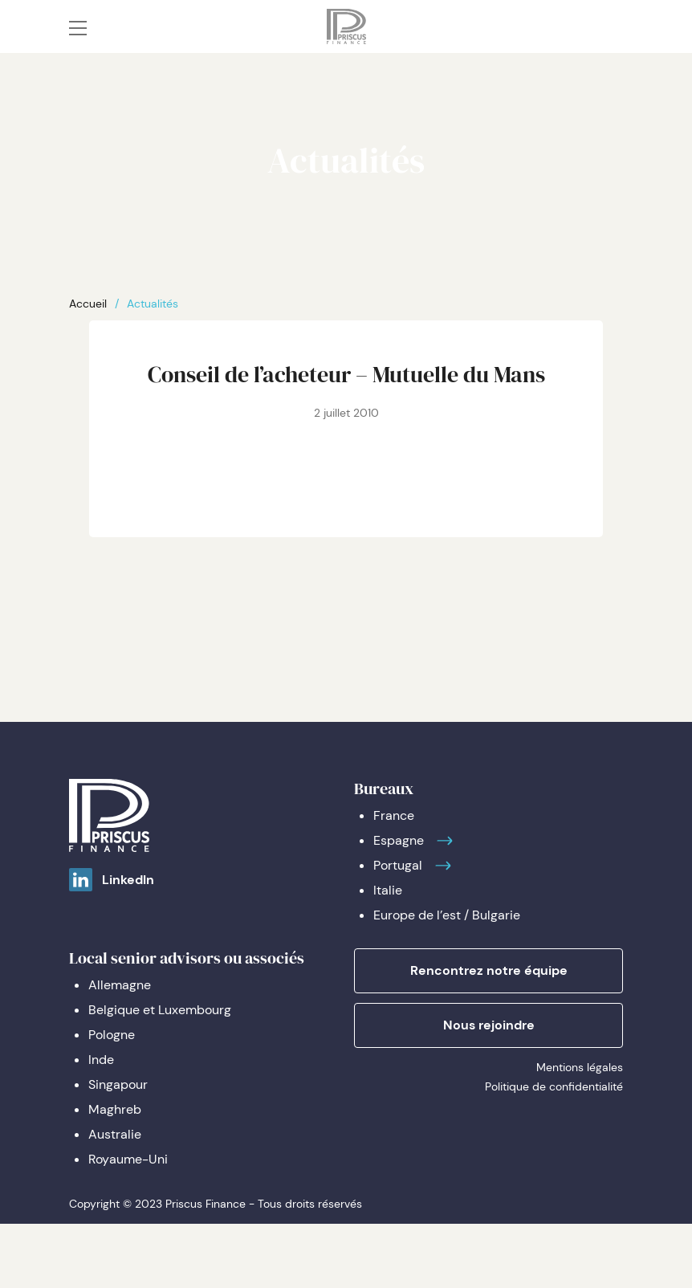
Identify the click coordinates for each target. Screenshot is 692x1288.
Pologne (111, 1034)
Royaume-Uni (128, 1159)
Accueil (88, 303)
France (393, 815)
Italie (387, 890)
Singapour (118, 1084)
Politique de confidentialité (554, 1086)
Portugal (397, 865)
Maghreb (114, 1109)
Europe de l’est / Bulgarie (446, 915)
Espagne (398, 840)
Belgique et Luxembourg (159, 1009)
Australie (114, 1134)
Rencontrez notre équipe (489, 970)
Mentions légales (579, 1067)
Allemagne (119, 984)
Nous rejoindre (489, 1025)
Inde (101, 1059)
